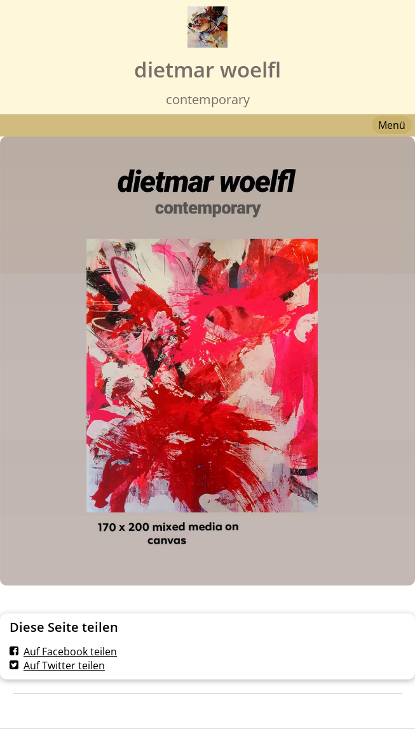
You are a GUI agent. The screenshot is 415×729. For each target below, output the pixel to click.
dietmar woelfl (207, 69)
